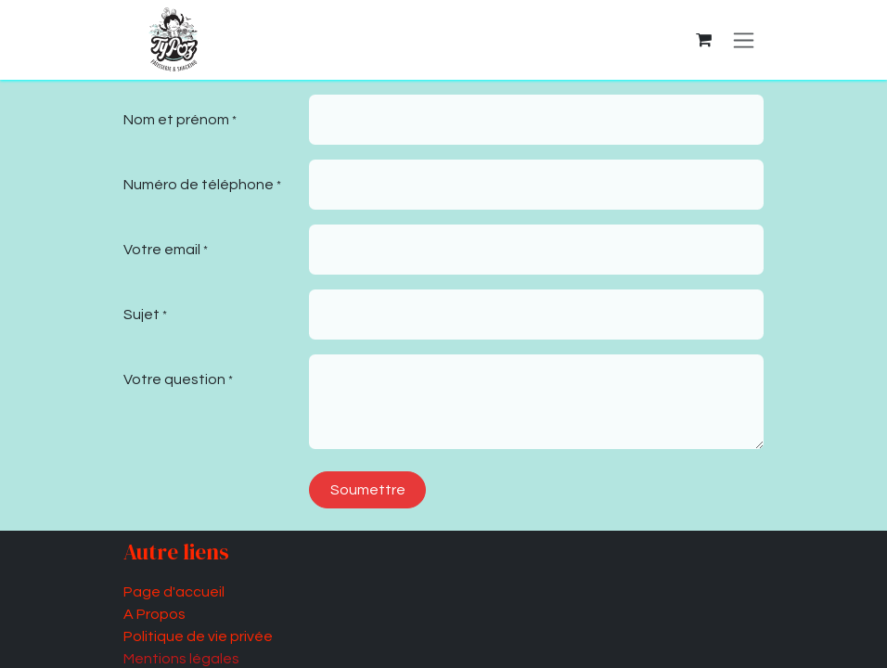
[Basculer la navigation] (744, 39)
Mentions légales (181, 658)
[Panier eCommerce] (703, 39)
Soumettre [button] (367, 489)
